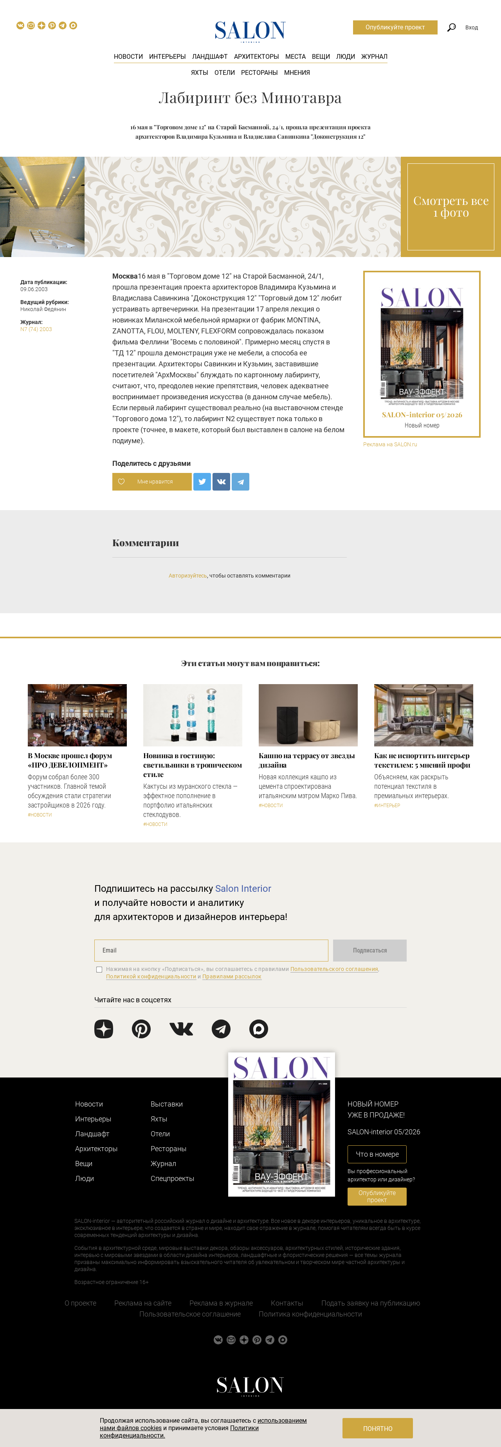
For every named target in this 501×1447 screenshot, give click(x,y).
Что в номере (377, 1154)
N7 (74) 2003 (36, 329)
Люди (345, 56)
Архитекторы (256, 56)
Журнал (374, 56)
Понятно (378, 1429)
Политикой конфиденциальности (151, 976)
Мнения (297, 72)
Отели (224, 72)
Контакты (287, 1303)
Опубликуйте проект (395, 27)
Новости (128, 56)
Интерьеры (167, 56)
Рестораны (259, 72)
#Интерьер (387, 805)
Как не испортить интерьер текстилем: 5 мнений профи (422, 760)
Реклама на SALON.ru (390, 444)
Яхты (199, 72)
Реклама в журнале (221, 1303)
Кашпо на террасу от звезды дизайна (307, 760)
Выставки (167, 1104)
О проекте (80, 1303)
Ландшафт (210, 56)
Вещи (321, 56)
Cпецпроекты (173, 1178)
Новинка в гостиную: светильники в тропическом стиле (192, 765)
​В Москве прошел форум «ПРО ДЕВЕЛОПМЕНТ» (70, 760)
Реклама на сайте (142, 1303)
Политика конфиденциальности (310, 1314)
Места (295, 56)
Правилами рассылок (232, 976)
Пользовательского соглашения (334, 969)
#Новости (40, 815)
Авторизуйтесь (188, 575)
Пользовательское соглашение (190, 1314)
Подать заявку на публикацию (370, 1303)
